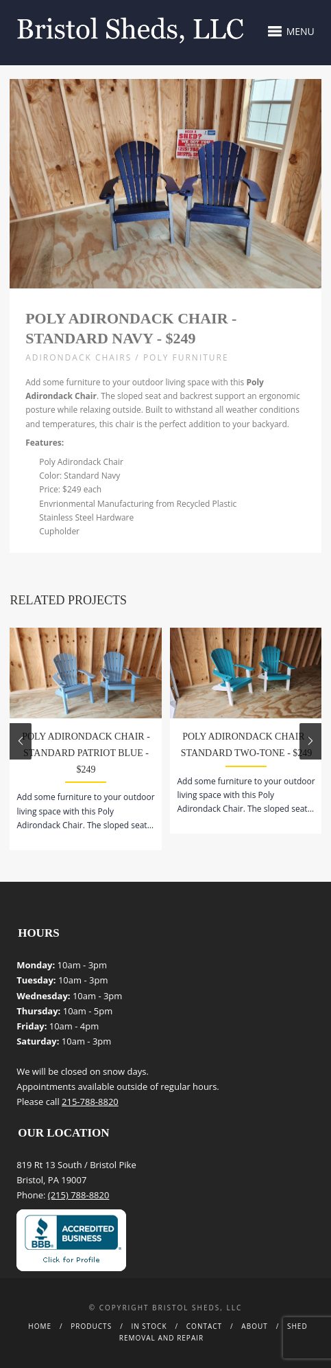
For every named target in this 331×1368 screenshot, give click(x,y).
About (254, 1326)
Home (39, 1326)
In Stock (149, 1326)
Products (91, 1326)
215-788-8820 (90, 1101)
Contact (204, 1326)
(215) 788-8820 (79, 1195)
